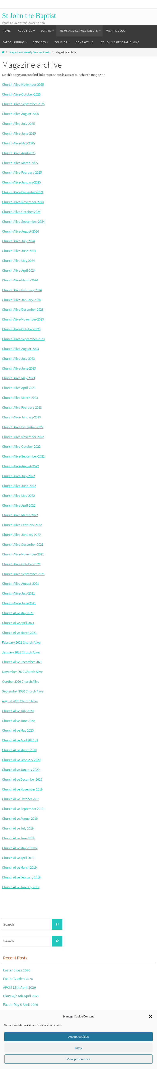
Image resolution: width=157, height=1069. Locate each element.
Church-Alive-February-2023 (22, 407)
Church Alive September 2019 (22, 808)
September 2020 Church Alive (22, 691)
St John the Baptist (29, 16)
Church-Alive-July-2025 (18, 123)
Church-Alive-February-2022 (22, 525)
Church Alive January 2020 (20, 769)
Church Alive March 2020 (19, 750)
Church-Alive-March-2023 (20, 397)
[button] (151, 1016)
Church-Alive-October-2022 (21, 446)
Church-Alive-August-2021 (20, 583)
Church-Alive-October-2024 (21, 211)
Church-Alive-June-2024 (19, 250)
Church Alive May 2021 (18, 613)
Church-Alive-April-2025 (18, 153)
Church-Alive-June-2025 (19, 133)
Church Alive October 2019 (20, 799)
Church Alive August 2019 (20, 818)
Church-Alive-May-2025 (18, 143)
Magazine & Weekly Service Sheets (29, 52)
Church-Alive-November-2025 (23, 84)
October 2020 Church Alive (20, 681)
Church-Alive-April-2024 (18, 270)
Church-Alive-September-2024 (23, 221)
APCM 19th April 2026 (19, 987)
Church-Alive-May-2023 (18, 378)
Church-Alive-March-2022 (20, 515)
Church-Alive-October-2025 (21, 94)
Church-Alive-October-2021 (21, 564)
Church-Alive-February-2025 (22, 172)
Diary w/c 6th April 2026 (21, 995)
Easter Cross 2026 (16, 970)
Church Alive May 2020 (18, 730)
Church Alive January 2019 (20, 887)
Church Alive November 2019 (22, 789)
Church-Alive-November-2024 (23, 202)
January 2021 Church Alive (20, 652)
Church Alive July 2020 (18, 711)
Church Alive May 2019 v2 (19, 848)
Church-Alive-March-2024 (20, 280)
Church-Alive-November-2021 (23, 554)
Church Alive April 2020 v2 (20, 740)
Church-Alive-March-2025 (20, 163)
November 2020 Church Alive (22, 671)
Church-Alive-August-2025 (20, 113)
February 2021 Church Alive (21, 642)
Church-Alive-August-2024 (20, 231)
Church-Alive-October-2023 (21, 329)
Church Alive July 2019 (18, 828)
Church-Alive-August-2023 (20, 348)
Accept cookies (78, 1036)
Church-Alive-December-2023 (22, 309)
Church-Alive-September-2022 (23, 456)
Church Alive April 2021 (18, 622)
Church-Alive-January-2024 (21, 300)
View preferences (78, 1059)
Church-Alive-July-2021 (18, 593)
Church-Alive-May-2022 (18, 495)
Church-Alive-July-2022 (18, 476)
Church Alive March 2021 (19, 632)
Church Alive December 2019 (22, 779)
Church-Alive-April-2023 (18, 388)
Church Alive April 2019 (18, 857)
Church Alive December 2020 (22, 662)
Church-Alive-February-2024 (22, 290)
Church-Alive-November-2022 (23, 437)
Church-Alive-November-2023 (23, 319)
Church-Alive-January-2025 (21, 182)
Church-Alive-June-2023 (19, 368)
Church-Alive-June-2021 (19, 603)
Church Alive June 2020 (18, 720)
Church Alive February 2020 (21, 760)
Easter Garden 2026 (18, 978)
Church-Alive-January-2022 (21, 534)
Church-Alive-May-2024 (18, 260)
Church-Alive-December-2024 (22, 192)
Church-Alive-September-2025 (23, 104)
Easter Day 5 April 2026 (20, 1004)
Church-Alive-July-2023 (18, 358)
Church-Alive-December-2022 (22, 427)
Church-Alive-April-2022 (18, 505)
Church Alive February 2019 (21, 877)
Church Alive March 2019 (19, 867)
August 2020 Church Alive (20, 701)
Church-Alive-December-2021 (22, 544)
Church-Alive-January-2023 (21, 417)
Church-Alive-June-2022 (19, 485)
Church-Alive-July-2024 (18, 241)
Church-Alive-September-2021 (23, 574)
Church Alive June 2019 (18, 838)
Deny (78, 1048)
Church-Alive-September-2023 (23, 339)
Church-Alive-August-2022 (20, 466)
